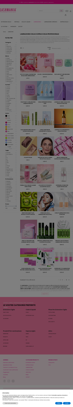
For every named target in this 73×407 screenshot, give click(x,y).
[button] (70, 393)
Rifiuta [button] (58, 403)
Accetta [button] (66, 403)
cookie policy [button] (30, 396)
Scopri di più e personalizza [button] (10, 403)
